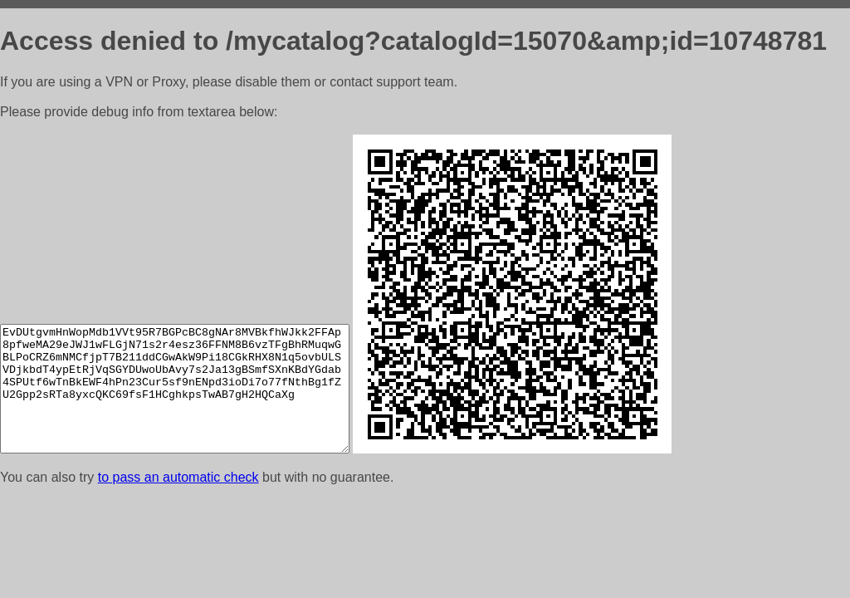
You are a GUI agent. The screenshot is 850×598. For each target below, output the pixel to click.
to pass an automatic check (178, 477)
